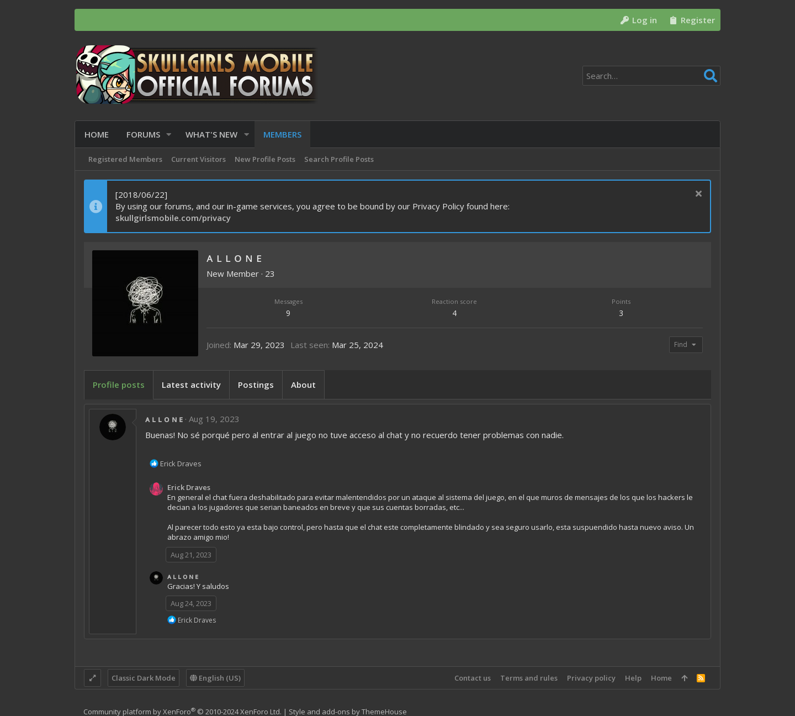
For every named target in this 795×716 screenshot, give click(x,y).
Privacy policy (591, 678)
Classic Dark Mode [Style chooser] (144, 678)
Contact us (472, 678)
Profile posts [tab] (119, 384)
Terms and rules (529, 678)
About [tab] (303, 384)
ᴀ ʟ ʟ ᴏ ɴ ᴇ (164, 418)
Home (661, 678)
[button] (169, 134)
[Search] (651, 75)
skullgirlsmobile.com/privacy (173, 217)
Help (633, 678)
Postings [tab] (256, 384)
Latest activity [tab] (191, 384)
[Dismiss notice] (697, 195)
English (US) (215, 678)
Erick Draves (188, 487)
